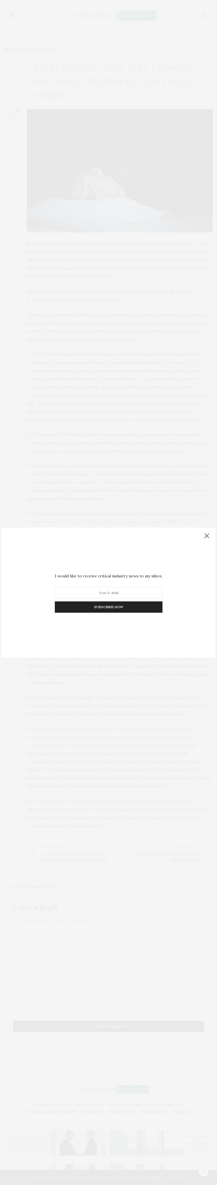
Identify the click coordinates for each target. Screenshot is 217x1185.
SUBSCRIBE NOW (108, 607)
